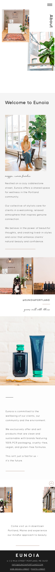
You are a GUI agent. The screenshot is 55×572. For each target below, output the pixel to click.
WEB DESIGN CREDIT (19, 569)
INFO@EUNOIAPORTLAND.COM (27, 564)
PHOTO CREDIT (38, 569)
